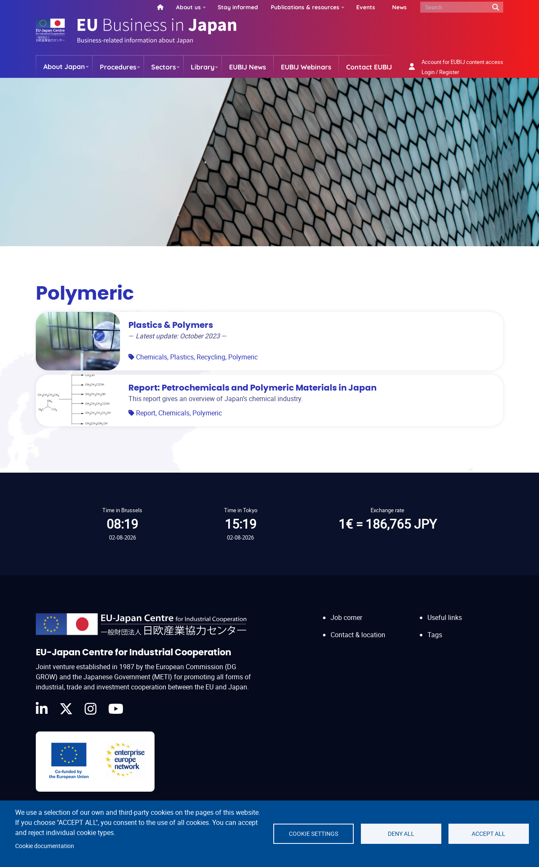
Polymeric (243, 357)
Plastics (182, 357)
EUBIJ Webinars (306, 67)
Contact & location (358, 634)
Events (365, 7)
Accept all (488, 834)
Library (202, 67)
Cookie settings (313, 834)
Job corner (346, 617)
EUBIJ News (247, 67)
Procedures (118, 67)
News (399, 7)
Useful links (444, 617)
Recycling (211, 357)
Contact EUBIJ (369, 67)
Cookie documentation (44, 846)
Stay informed (238, 7)
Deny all (401, 834)
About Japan (64, 66)
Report (145, 413)
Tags (434, 634)
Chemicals (151, 357)
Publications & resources (305, 7)
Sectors (163, 67)
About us (188, 7)
